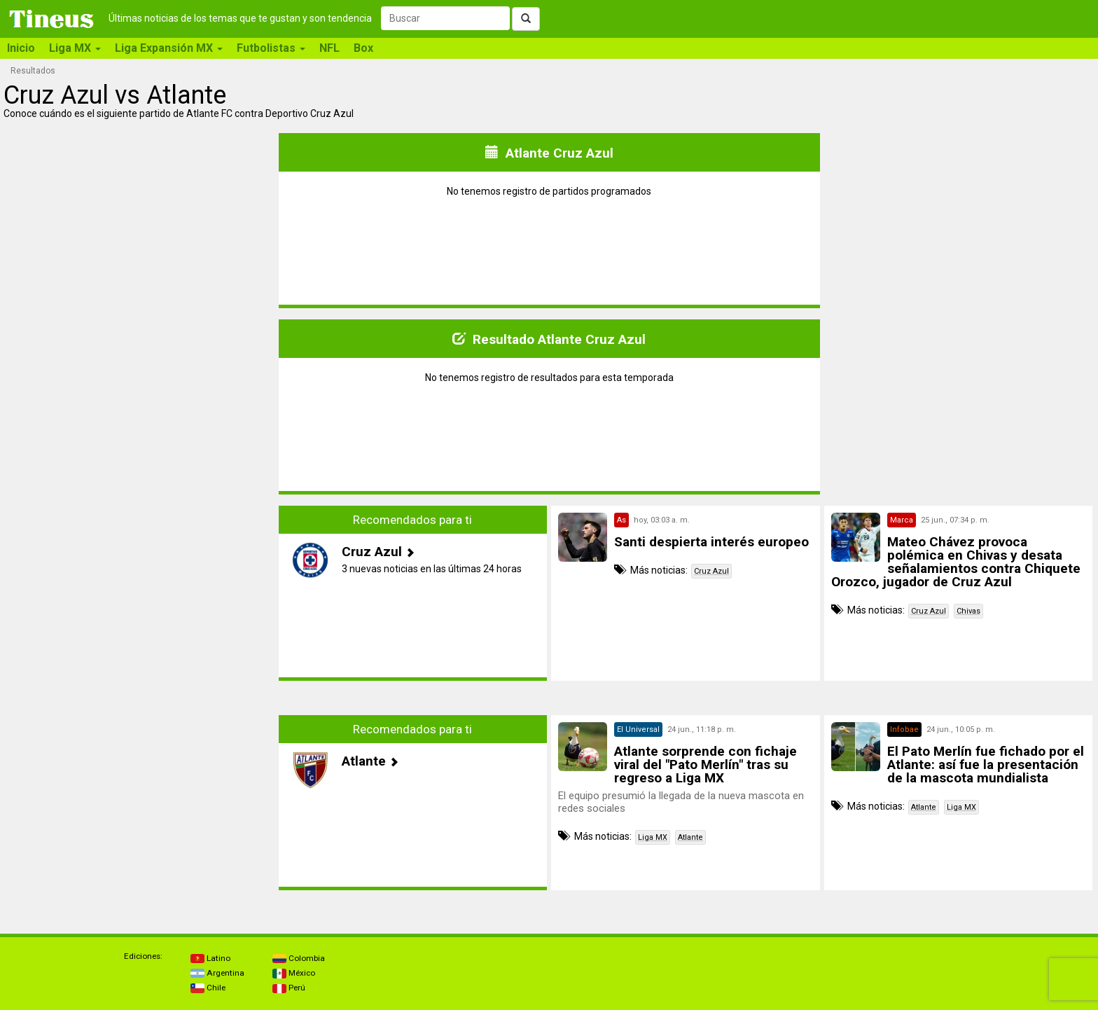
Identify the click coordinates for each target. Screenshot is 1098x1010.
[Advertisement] (140, 604)
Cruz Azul (711, 571)
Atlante (690, 837)
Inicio (21, 48)
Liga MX (652, 837)
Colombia (298, 958)
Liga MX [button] (75, 48)
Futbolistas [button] (271, 48)
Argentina (217, 973)
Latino (210, 958)
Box (363, 48)
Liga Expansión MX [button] (169, 48)
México (293, 973)
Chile (207, 987)
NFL (329, 48)
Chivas (968, 611)
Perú (288, 987)
